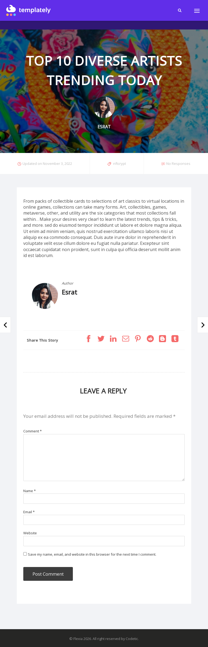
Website (30, 533)
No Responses (178, 163)
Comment (32, 431)
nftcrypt (119, 163)
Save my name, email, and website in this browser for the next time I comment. (92, 554)
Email (29, 511)
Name (29, 490)
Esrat (69, 292)
